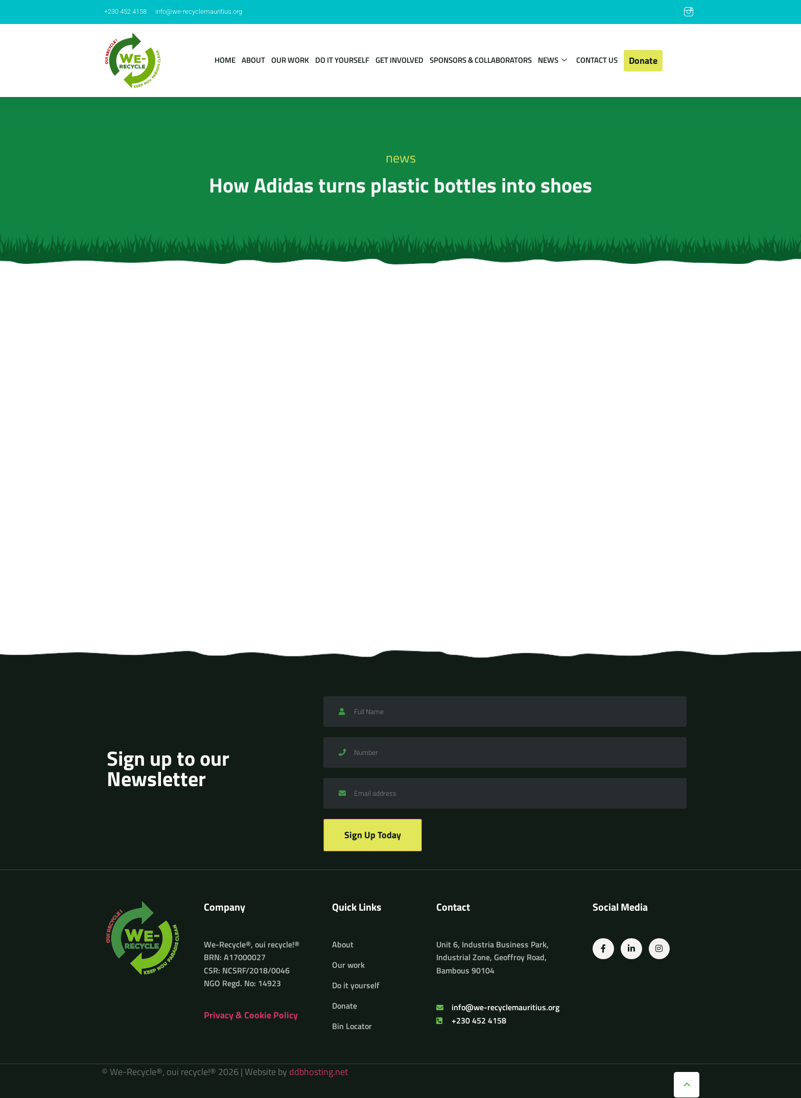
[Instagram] (688, 12)
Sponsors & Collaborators (481, 60)
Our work (290, 60)
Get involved (399, 60)
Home (225, 60)
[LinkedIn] (668, 12)
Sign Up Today (372, 835)
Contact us (597, 60)
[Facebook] (647, 12)
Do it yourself (342, 60)
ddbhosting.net (318, 1072)
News (552, 60)
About (253, 60)
